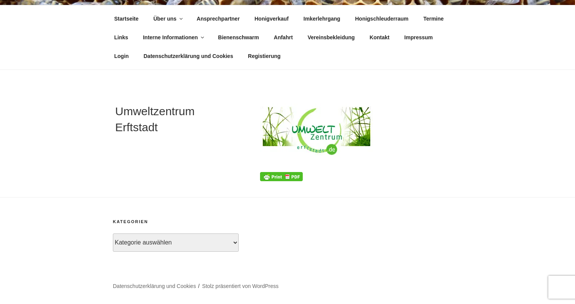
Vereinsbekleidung (331, 37)
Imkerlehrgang (322, 19)
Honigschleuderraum (381, 19)
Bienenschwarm (238, 37)
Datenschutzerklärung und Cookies (188, 56)
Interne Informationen (174, 37)
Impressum (418, 37)
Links (121, 37)
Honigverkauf (271, 19)
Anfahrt (283, 37)
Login (121, 56)
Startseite (126, 19)
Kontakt (379, 37)
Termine (433, 19)
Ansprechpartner (218, 19)
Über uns (168, 19)
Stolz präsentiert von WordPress (240, 286)
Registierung (264, 56)
